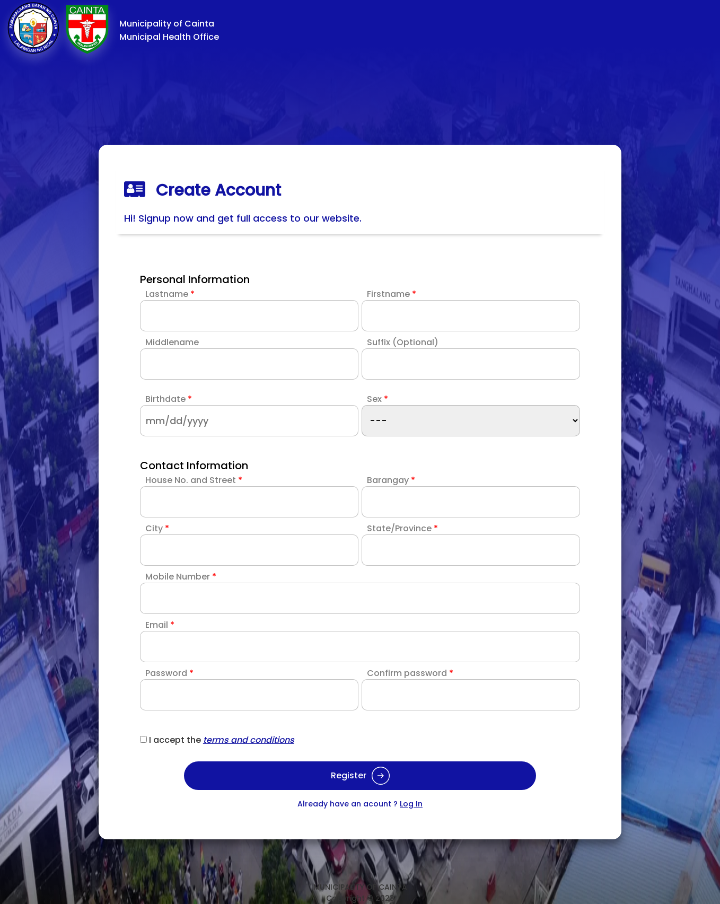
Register (360, 776)
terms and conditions (248, 740)
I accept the (221, 740)
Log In (411, 803)
